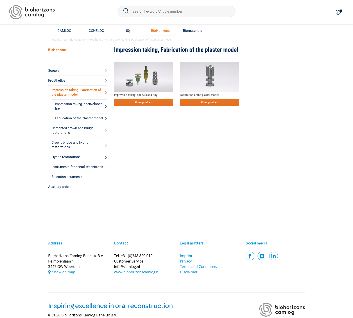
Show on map (63, 272)
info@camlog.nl (127, 266)
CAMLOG (64, 31)
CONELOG (96, 31)
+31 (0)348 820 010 (137, 255)
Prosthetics (95, 39)
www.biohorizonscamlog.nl (136, 272)
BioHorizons (160, 31)
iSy (128, 31)
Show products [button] (143, 102)
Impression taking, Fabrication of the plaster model (139, 39)
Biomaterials (192, 31)
